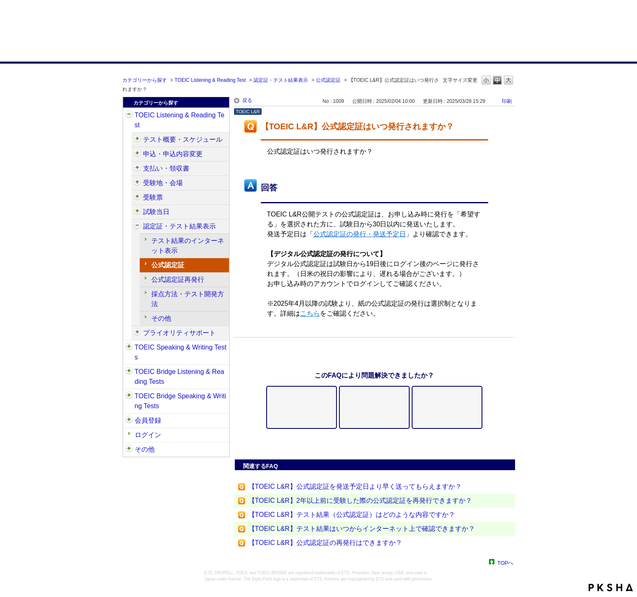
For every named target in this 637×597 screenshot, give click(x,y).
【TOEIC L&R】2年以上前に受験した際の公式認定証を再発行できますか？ (360, 500)
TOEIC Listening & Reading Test (210, 80)
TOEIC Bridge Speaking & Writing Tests (181, 400)
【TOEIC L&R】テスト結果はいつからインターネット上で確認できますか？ (361, 528)
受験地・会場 (163, 182)
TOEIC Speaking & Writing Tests (181, 352)
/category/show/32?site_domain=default (129, 347)
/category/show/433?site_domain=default (137, 212)
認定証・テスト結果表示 (280, 80)
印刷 (507, 101)
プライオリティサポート (179, 332)
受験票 (153, 197)
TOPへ (505, 562)
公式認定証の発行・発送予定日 (359, 234)
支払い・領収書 (166, 168)
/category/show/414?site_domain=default (137, 154)
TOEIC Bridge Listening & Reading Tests (179, 376)
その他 (161, 318)
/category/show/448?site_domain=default (137, 333)
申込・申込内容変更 (173, 153)
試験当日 (156, 211)
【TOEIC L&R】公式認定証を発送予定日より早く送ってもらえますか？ (355, 486)
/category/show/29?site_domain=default (129, 421)
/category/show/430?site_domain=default (137, 197)
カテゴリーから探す (144, 80)
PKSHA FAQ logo (611, 587)
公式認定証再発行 (177, 279)
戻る (247, 100)
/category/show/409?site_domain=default (137, 140)
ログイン (148, 434)
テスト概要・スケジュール (182, 139)
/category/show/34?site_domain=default (129, 396)
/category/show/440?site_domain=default (137, 226)
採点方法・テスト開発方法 (187, 298)
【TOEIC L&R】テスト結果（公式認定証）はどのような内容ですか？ (351, 514)
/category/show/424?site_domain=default (137, 169)
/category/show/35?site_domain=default (129, 449)
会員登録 (148, 420)
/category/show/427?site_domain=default (137, 183)
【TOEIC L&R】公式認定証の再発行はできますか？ (325, 542)
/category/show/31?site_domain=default (129, 115)
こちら (310, 313)
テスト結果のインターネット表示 (187, 245)
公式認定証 (328, 80)
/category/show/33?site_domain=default (129, 372)
